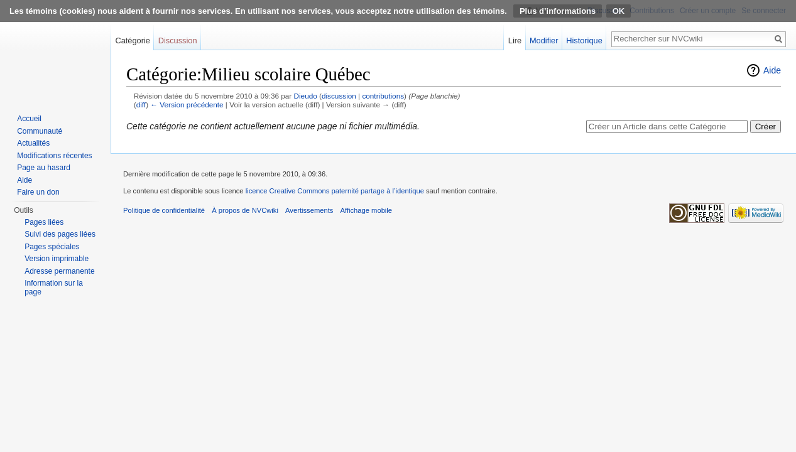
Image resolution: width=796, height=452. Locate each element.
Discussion (177, 40)
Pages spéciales (52, 246)
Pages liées (44, 222)
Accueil (29, 118)
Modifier (544, 40)
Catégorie (132, 40)
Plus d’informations (558, 11)
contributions (383, 96)
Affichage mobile (367, 210)
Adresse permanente (59, 271)
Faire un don (38, 192)
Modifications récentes (54, 155)
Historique (584, 40)
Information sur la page (54, 287)
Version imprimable (57, 258)
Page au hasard (43, 167)
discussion (339, 96)
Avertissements (309, 210)
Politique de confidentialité (164, 210)
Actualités (33, 143)
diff (141, 104)
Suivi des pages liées (60, 234)
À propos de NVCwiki (245, 210)
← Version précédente (186, 104)
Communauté (39, 131)
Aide (772, 70)
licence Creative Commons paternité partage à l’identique (335, 191)
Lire (514, 40)
